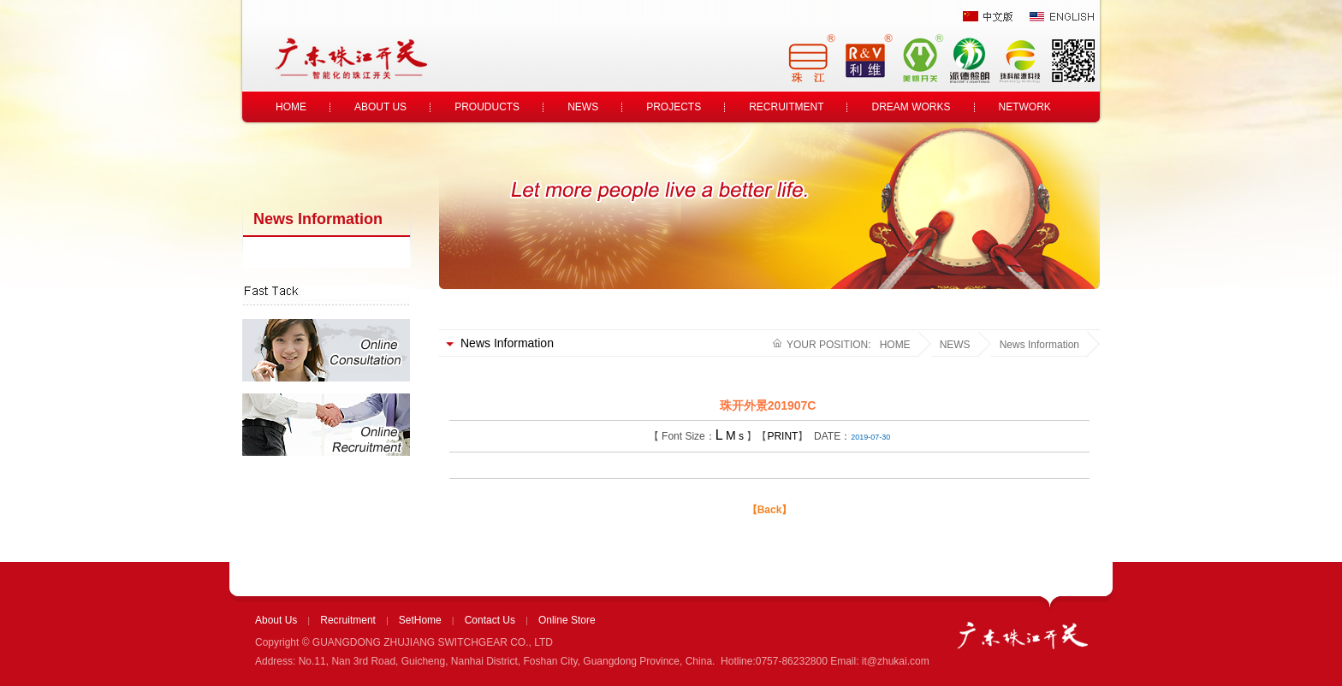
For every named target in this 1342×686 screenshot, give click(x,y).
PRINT (782, 436)
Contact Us (490, 620)
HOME (291, 107)
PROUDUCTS (487, 107)
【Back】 (770, 510)
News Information (1039, 345)
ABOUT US (380, 107)
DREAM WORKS (910, 107)
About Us (276, 620)
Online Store (567, 620)
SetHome (420, 620)
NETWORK (1025, 107)
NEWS (582, 107)
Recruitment (348, 620)
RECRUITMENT (786, 107)
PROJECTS (673, 107)
